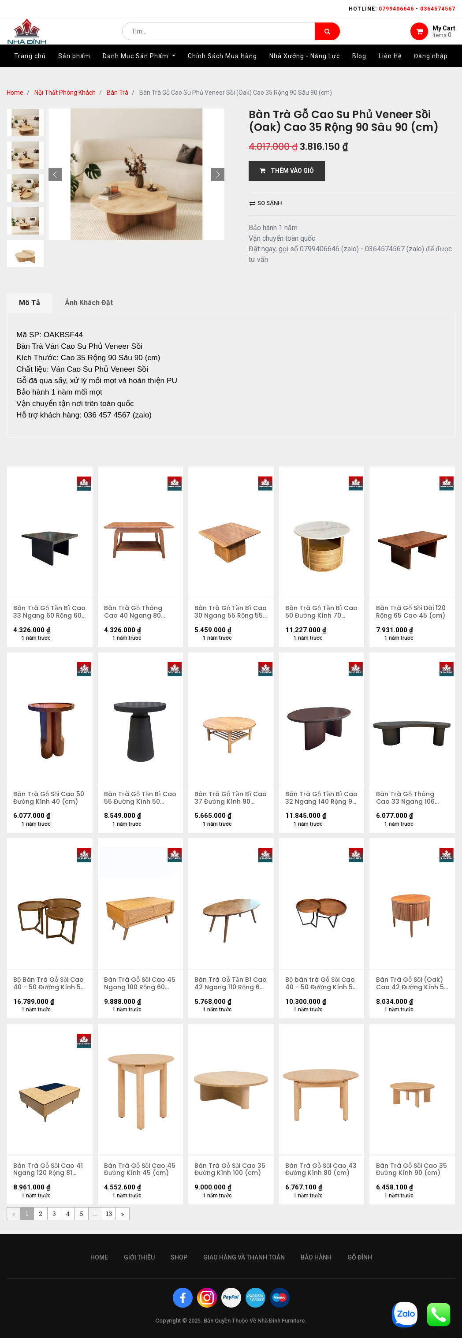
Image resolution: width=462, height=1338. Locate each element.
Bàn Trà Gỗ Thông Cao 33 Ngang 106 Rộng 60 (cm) (405, 798)
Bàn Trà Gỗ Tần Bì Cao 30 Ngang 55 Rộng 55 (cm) (223, 612)
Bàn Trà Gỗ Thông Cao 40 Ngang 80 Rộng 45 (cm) (133, 612)
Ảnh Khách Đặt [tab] (89, 302)
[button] (55, 174)
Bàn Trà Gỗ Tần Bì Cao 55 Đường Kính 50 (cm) (140, 798)
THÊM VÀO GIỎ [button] (287, 170)
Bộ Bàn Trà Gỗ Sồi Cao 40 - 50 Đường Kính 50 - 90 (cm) (49, 985)
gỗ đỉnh (359, 1257)
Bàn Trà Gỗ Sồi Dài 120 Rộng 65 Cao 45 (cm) (411, 612)
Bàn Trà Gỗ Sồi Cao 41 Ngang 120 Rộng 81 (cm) (48, 1171)
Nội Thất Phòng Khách (65, 92)
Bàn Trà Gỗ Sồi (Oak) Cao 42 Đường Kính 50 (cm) (412, 985)
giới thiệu (139, 1257)
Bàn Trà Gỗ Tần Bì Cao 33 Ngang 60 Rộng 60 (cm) (42, 612)
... (95, 1216)
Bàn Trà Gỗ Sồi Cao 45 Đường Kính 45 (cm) (140, 1171)
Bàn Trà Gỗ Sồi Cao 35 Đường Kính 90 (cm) (411, 1171)
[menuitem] (30, 69)
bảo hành (316, 1257)
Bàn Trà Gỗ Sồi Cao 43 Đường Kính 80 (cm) (321, 1171)
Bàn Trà (117, 92)
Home (15, 92)
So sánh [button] (266, 203)
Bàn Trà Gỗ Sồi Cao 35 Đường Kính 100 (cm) (230, 1171)
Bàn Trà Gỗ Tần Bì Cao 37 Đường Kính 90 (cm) (230, 798)
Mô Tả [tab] (29, 302)
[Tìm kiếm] (327, 38)
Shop (179, 1257)
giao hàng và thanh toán (244, 1257)
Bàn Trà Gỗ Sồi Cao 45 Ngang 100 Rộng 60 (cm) (140, 985)
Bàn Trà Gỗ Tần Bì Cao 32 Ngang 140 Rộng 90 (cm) (315, 798)
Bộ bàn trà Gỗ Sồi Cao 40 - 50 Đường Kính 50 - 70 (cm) (321, 985)
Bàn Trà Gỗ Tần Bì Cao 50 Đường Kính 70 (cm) (321, 612)
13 (109, 1216)
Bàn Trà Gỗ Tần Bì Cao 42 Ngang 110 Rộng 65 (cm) (223, 985)
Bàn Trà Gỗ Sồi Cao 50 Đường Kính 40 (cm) (49, 798)
